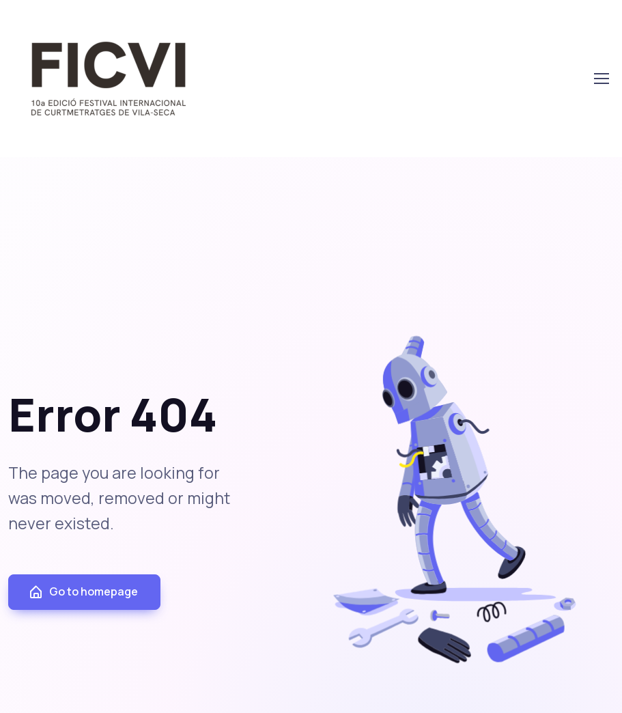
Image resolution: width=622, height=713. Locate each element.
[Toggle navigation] (601, 78)
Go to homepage (83, 592)
